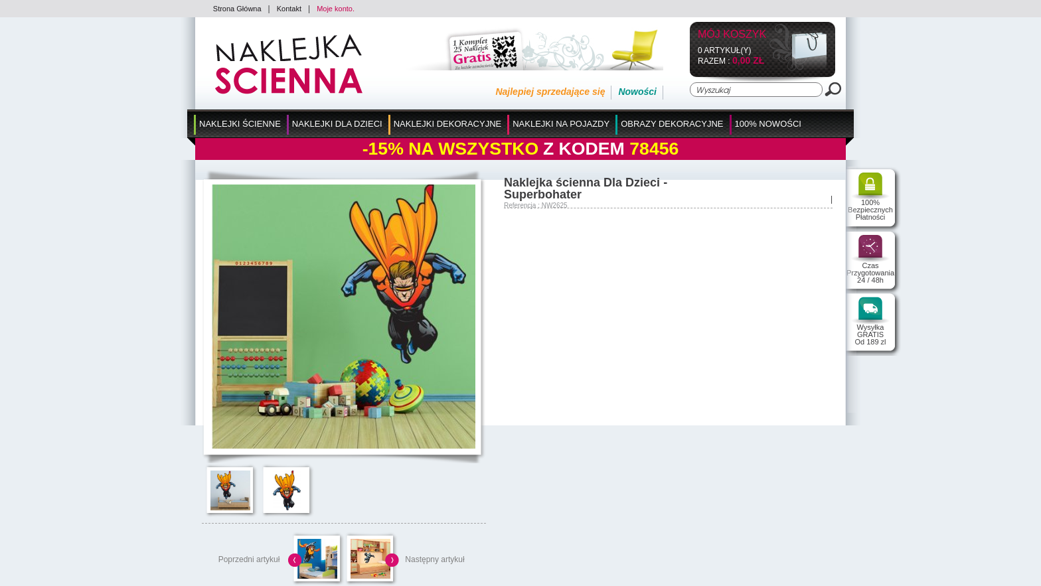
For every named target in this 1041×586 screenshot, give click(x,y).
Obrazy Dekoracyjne (672, 124)
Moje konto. (336, 9)
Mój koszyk (732, 35)
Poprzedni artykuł (249, 559)
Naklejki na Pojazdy (561, 124)
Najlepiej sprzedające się (550, 91)
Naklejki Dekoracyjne (448, 124)
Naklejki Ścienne (240, 124)
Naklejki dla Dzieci (337, 124)
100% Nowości (768, 124)
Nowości (637, 91)
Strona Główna (237, 9)
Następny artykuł (434, 559)
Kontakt (289, 9)
